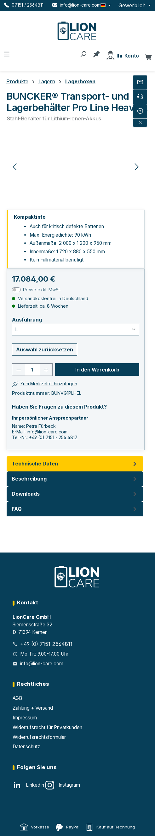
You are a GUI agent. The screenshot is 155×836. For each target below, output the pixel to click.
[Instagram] (62, 785)
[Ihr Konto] (122, 54)
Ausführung (27, 319)
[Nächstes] (136, 166)
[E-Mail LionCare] (76, 5)
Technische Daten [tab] (75, 463)
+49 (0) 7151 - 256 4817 (53, 437)
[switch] (16, 289)
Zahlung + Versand (33, 708)
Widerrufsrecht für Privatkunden (47, 727)
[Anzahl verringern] (18, 369)
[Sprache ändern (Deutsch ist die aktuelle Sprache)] (105, 5)
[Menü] (6, 53)
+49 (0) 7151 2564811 (46, 644)
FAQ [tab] (75, 508)
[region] (75, 166)
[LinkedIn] (28, 785)
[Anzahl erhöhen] (46, 369)
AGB (17, 698)
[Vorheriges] (14, 166)
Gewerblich (132, 5)
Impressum (25, 718)
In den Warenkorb (97, 369)
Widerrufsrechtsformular (39, 737)
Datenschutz (26, 747)
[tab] (75, 478)
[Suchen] (83, 53)
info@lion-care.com (47, 431)
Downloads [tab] (75, 493)
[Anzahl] (32, 369)
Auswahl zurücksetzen (44, 349)
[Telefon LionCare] (23, 5)
